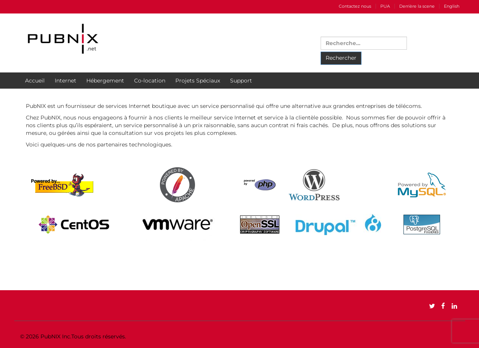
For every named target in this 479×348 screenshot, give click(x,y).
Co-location (149, 80)
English (451, 6)
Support (241, 80)
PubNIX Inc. (55, 336)
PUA (385, 6)
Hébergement (105, 80)
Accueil (35, 80)
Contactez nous (355, 6)
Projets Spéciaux (197, 80)
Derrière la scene (417, 6)
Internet (65, 80)
